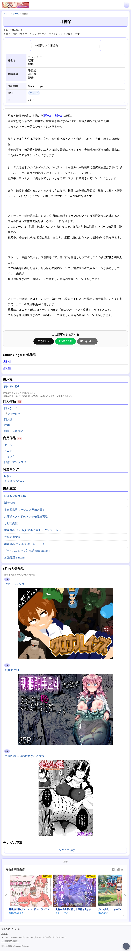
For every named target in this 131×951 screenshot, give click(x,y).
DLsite (118, 870)
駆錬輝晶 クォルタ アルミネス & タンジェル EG (33, 530)
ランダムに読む (65, 850)
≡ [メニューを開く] (126, 4)
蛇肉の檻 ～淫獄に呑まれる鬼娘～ (26, 756)
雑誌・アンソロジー (16, 462)
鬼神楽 (58, 115)
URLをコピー (87, 341)
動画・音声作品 (13, 431)
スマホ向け (14, 414)
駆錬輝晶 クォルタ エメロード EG (24, 543)
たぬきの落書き (16, 913)
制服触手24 (12, 670)
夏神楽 (47, 115)
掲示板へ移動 (12, 386)
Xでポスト (43, 341)
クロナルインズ (14, 584)
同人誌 (8, 419)
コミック (9, 456)
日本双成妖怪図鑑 (15, 495)
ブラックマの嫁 (60, 913)
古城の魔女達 (12, 537)
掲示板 (4, 933)
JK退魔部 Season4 (14, 557)
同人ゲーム (11, 408)
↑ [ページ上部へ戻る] (126, 946)
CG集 (7, 425)
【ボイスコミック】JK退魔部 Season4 (27, 550)
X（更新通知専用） (10, 941)
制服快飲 (9, 502)
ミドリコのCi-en (14, 481)
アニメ (8, 450)
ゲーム (8, 444)
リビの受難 (11, 523)
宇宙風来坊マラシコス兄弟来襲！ (24, 509)
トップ (6, 13)
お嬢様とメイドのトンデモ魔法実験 (26, 516)
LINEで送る (65, 341)
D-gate (8, 475)
